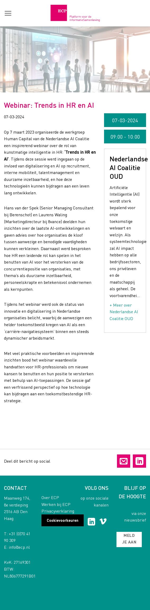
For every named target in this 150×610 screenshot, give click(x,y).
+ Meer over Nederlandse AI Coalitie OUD (124, 311)
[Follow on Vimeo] (103, 522)
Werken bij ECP (56, 504)
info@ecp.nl (19, 547)
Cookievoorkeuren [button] (62, 520)
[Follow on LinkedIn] (91, 522)
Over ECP (50, 497)
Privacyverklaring (57, 511)
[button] (8, 13)
